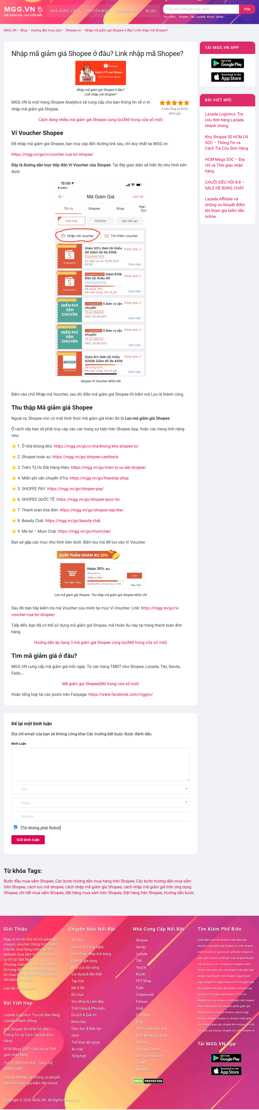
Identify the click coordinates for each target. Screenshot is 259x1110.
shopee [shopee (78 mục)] (211, 1018)
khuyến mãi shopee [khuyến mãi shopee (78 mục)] (233, 958)
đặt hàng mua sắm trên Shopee (93, 892)
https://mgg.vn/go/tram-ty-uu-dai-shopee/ (108, 467)
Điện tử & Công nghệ (88, 947)
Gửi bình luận (28, 840)
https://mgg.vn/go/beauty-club (72, 520)
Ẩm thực (78, 940)
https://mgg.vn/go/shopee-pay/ (75, 488)
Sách (75, 1036)
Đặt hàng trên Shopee (142, 892)
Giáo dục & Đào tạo (87, 1029)
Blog (151, 11)
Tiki (192, 16)
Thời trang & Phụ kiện (88, 1008)
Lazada (200, 16)
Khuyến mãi (128, 11)
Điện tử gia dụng (84, 961)
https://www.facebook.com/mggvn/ (120, 694)
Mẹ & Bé (78, 988)
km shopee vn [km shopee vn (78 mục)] (238, 964)
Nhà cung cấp (64, 11)
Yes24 (141, 968)
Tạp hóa (78, 981)
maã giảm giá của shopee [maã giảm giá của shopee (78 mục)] (221, 970)
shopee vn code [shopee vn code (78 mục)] (232, 1030)
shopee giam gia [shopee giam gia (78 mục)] (212, 1024)
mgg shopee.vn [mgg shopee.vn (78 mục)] (207, 982)
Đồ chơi (77, 995)
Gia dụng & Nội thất (87, 974)
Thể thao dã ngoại (86, 1042)
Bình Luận (18, 743)
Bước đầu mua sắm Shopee (28, 881)
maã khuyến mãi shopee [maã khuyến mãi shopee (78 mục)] (220, 976)
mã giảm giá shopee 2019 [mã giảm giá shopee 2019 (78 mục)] (226, 994)
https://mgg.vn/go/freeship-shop (99, 478)
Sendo (220, 16)
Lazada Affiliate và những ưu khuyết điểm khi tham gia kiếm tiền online (32, 1080)
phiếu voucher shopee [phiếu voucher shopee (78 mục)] (220, 1012)
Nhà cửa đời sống (85, 968)
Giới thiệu (143, 1015)
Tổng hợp (79, 1056)
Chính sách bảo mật (151, 1029)
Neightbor (144, 1069)
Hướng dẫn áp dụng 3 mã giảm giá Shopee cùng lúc (100, 642)
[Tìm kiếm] (201, 9)
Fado (140, 988)
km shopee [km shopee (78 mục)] (222, 964)
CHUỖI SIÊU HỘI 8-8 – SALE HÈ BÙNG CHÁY (28, 1066)
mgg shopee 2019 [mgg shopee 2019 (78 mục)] (227, 982)
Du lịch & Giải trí (84, 1015)
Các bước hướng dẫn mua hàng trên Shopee (94, 881)
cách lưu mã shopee (45, 887)
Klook (210, 16)
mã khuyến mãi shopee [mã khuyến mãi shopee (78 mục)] (240, 1000)
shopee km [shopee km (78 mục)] (229, 1024)
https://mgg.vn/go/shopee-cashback (85, 456)
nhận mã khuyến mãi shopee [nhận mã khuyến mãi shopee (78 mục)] (215, 1006)
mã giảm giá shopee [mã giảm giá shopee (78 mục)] (224, 988)
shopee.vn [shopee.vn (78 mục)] (223, 1018)
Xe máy (77, 1049)
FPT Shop (143, 981)
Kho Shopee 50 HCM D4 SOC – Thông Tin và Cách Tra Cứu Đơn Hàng (226, 143)
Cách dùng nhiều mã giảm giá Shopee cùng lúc (100, 119)
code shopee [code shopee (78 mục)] (245, 946)
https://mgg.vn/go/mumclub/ (84, 531)
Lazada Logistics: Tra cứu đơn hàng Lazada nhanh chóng (224, 120)
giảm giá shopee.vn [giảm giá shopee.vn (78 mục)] (209, 958)
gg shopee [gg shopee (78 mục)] (223, 952)
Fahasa (141, 1002)
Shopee (183, 16)
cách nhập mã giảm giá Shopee (93, 887)
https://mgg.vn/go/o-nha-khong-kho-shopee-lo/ (96, 446)
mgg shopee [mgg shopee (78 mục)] (243, 976)
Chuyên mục (97, 11)
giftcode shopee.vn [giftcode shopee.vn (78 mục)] (242, 952)
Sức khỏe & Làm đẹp (88, 1002)
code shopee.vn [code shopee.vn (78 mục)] (207, 952)
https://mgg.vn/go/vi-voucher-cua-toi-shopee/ (52, 154)
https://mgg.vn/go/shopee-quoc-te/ (88, 499)
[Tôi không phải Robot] (41, 828)
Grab (139, 1008)
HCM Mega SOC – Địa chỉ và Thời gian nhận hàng (225, 165)
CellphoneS (145, 995)
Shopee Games (148, 1049)
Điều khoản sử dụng (151, 1036)
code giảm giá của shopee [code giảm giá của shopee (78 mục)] (213, 940)
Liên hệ (141, 1042)
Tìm (247, 9)
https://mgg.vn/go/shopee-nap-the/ (92, 510)
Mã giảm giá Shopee (100, 683)
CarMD (141, 1063)
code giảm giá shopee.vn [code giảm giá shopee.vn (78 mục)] (222, 946)
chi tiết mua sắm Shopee (41, 892)
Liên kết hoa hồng (150, 1056)
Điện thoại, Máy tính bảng (91, 954)
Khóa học (79, 1022)
